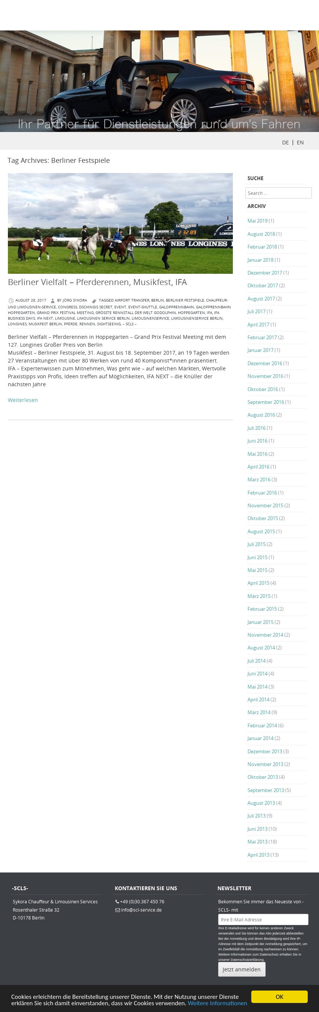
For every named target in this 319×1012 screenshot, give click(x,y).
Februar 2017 (262, 337)
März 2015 (259, 596)
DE (285, 142)
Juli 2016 (257, 428)
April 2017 (258, 324)
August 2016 (261, 414)
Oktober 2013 (263, 777)
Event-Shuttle (142, 307)
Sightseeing (109, 324)
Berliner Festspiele (185, 300)
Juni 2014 (257, 673)
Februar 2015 (262, 608)
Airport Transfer (132, 300)
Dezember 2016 (265, 363)
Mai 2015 (257, 570)
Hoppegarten (191, 312)
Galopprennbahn (176, 307)
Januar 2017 (260, 350)
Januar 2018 (260, 259)
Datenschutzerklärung (247, 960)
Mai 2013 (257, 841)
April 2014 (258, 699)
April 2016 (258, 466)
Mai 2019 (257, 220)
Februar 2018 (262, 246)
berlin (157, 300)
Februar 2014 (262, 725)
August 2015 (261, 531)
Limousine (65, 318)
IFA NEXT (45, 318)
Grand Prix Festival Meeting (65, 312)
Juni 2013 (257, 828)
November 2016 (265, 376)
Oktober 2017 (263, 285)
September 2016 (266, 402)
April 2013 (258, 854)
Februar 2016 (262, 492)
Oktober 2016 (263, 389)
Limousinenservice (150, 318)
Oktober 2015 (263, 518)
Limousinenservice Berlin (197, 318)
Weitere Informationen (217, 1004)
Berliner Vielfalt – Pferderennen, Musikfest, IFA (97, 281)
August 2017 (261, 298)
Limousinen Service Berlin (103, 318)
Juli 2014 (257, 660)
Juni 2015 (257, 557)
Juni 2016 (257, 440)
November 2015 (265, 505)
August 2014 (261, 647)
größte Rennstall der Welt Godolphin (136, 312)
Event (120, 307)
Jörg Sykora (75, 300)
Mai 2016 (257, 454)
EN (300, 142)
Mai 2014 (257, 686)
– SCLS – (130, 324)
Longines (17, 324)
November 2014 (265, 634)
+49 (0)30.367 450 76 (142, 901)
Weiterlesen (23, 400)
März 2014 (259, 712)
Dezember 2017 (265, 272)
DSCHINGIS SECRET (95, 307)
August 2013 (261, 803)
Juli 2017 (257, 311)
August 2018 (261, 234)
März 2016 (259, 479)
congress (67, 307)
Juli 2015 (257, 544)
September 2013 (266, 790)
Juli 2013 (257, 815)
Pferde (70, 324)
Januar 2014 (260, 738)
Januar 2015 (260, 622)
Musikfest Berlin (45, 324)
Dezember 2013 (265, 751)
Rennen (87, 324)
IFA (209, 312)
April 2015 (258, 583)
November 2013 (265, 764)
